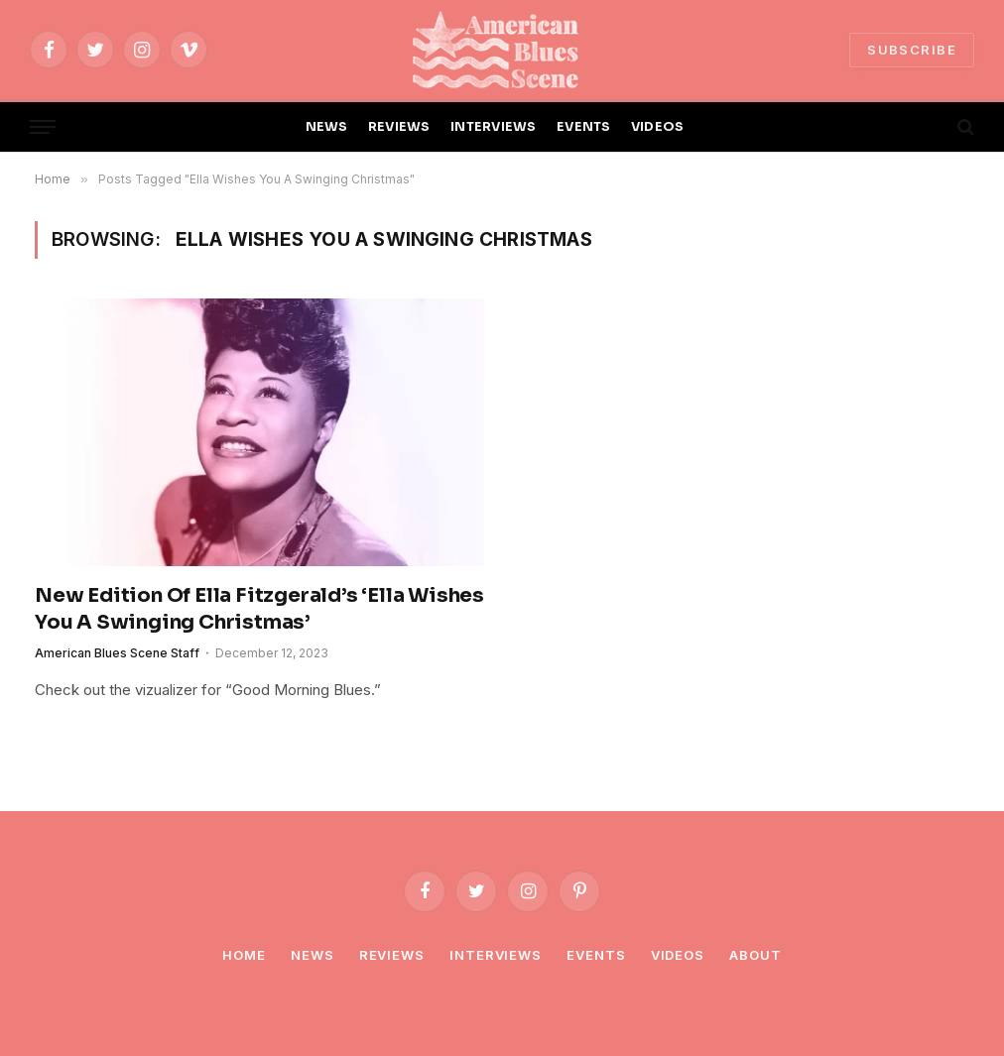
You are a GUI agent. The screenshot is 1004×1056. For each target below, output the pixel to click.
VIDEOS (658, 127)
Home (244, 955)
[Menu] (43, 127)
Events (595, 955)
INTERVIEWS (493, 127)
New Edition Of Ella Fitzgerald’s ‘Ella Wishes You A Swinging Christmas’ (259, 609)
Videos (677, 955)
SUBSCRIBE (911, 50)
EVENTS (584, 127)
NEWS (327, 127)
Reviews (392, 955)
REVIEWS (399, 127)
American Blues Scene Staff (117, 652)
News (312, 955)
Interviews (495, 955)
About (755, 955)
